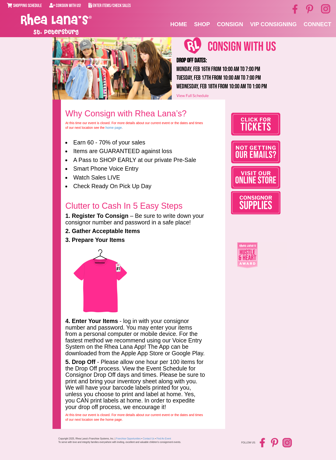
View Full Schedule (192, 95)
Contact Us (148, 438)
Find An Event (164, 438)
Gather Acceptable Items (106, 231)
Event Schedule (166, 368)
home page (113, 127)
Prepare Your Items (98, 240)
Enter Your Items (95, 321)
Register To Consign (100, 215)
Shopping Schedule (24, 5)
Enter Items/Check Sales (109, 5)
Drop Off (83, 362)
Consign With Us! (65, 5)
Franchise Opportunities (128, 438)
